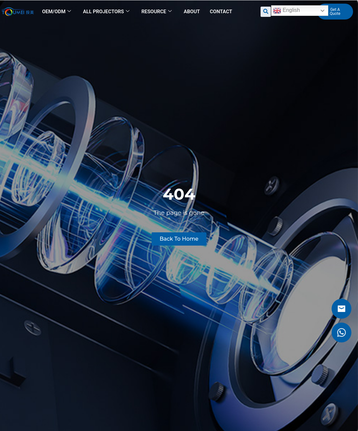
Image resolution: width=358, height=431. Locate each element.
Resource (156, 12)
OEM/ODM (56, 12)
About (192, 12)
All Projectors (106, 12)
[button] (266, 12)
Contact (221, 12)
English (286, 11)
